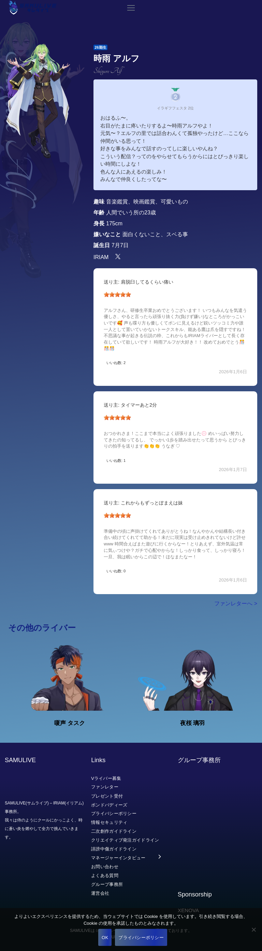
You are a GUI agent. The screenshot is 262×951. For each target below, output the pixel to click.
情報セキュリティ (109, 822)
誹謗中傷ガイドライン (113, 848)
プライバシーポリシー (113, 813)
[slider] (117, 294)
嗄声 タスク (69, 723)
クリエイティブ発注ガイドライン (125, 840)
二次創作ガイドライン (113, 831)
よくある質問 (104, 875)
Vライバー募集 (106, 778)
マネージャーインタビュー (118, 857)
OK (105, 937)
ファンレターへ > (235, 603)
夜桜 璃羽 (192, 723)
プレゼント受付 (107, 795)
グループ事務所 (107, 884)
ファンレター (104, 786)
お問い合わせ (104, 866)
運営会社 (100, 892)
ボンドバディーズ (109, 804)
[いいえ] (253, 929)
